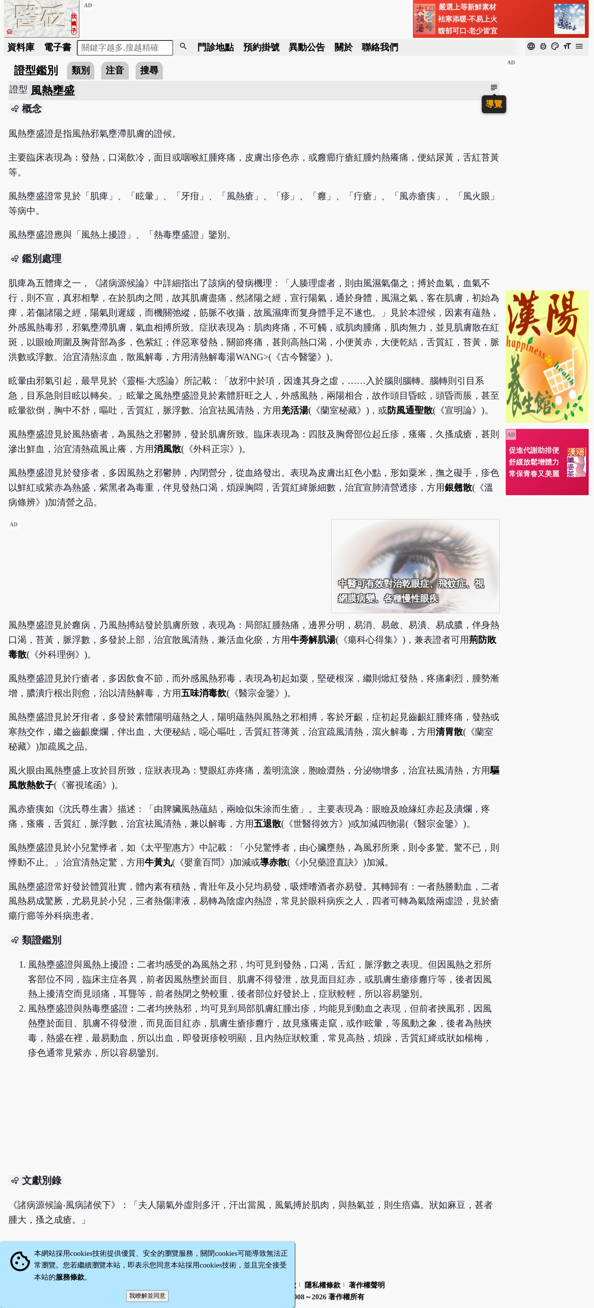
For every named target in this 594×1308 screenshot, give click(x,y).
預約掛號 (261, 47)
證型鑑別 (36, 70)
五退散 (267, 823)
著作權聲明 (367, 1285)
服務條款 (70, 1277)
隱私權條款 (323, 1285)
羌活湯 (294, 410)
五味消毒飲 (204, 693)
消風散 (167, 449)
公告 (307, 47)
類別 (81, 70)
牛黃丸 (158, 862)
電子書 (57, 47)
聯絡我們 (380, 47)
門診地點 (215, 47)
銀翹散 (458, 487)
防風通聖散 (410, 410)
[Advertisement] (166, 572)
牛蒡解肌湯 (313, 640)
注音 (115, 70)
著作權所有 (346, 1297)
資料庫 (20, 47)
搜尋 (149, 70)
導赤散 (273, 862)
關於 (344, 47)
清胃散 (449, 731)
